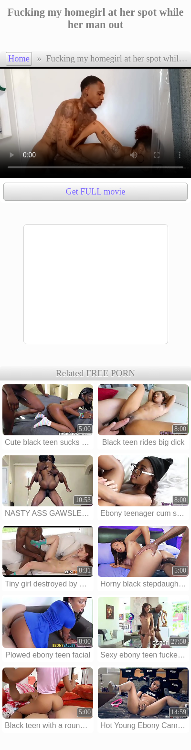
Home (19, 58)
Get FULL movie (95, 191)
